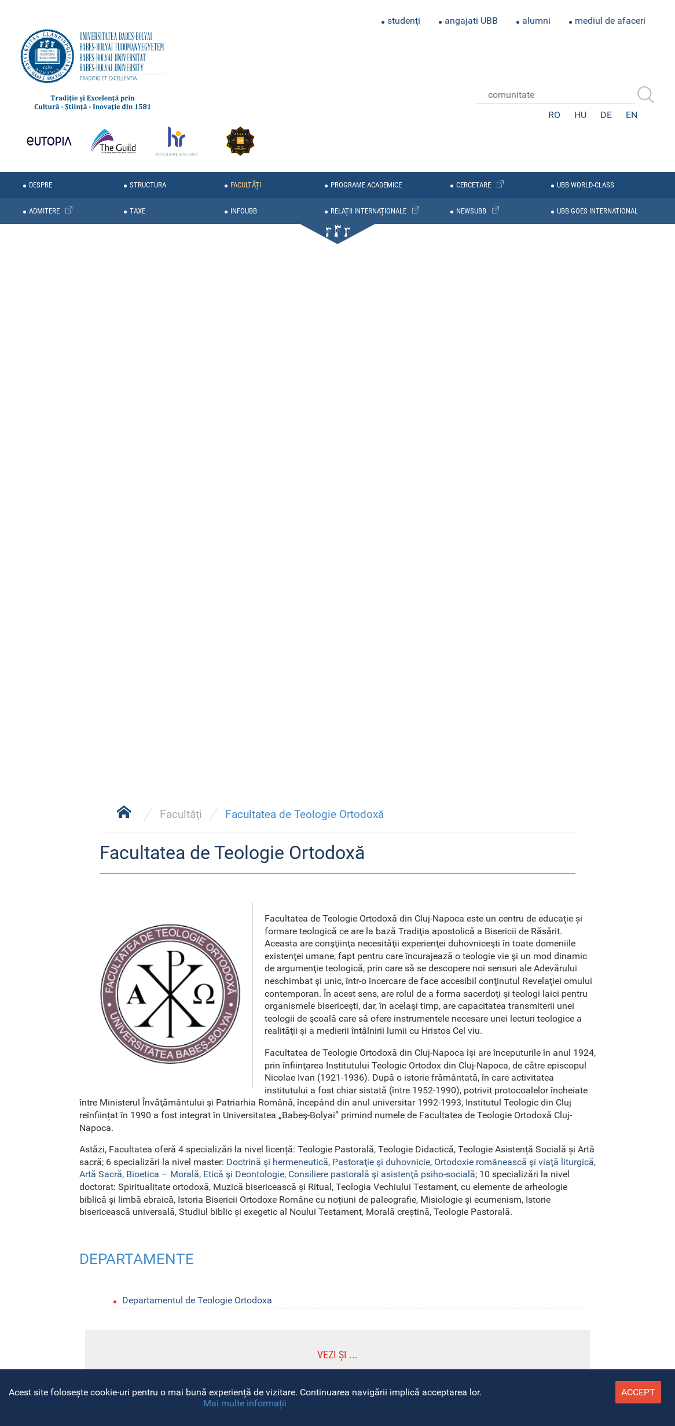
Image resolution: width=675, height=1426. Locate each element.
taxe (137, 211)
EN (631, 114)
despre (40, 184)
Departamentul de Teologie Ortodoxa (197, 1300)
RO (554, 114)
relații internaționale (368, 211)
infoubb (243, 211)
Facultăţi (181, 814)
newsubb (471, 211)
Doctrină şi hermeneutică (277, 1161)
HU (580, 114)
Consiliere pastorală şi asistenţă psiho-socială (381, 1174)
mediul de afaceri (610, 20)
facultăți (245, 184)
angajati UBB (471, 20)
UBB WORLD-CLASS (585, 184)
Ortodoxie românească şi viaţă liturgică (514, 1161)
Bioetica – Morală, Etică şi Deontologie (205, 1174)
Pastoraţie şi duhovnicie (381, 1161)
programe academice (366, 184)
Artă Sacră (100, 1174)
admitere (44, 211)
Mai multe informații (245, 1403)
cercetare (473, 184)
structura (148, 184)
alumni (536, 20)
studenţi (403, 20)
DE (606, 114)
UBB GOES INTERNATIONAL (597, 211)
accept (638, 1392)
